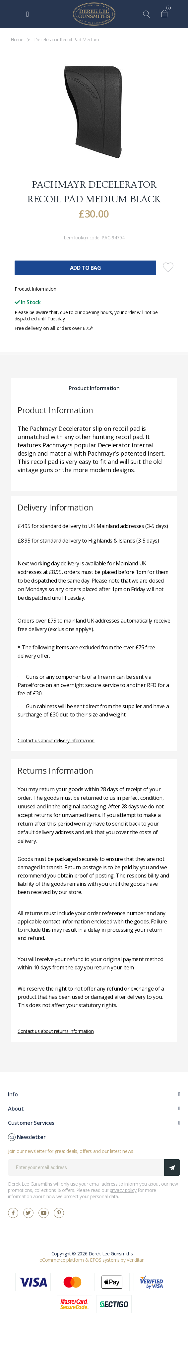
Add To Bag (85, 267)
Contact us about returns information (56, 1031)
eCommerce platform (61, 1260)
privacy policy (123, 1190)
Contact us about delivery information (56, 740)
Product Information (35, 289)
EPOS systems (105, 1260)
